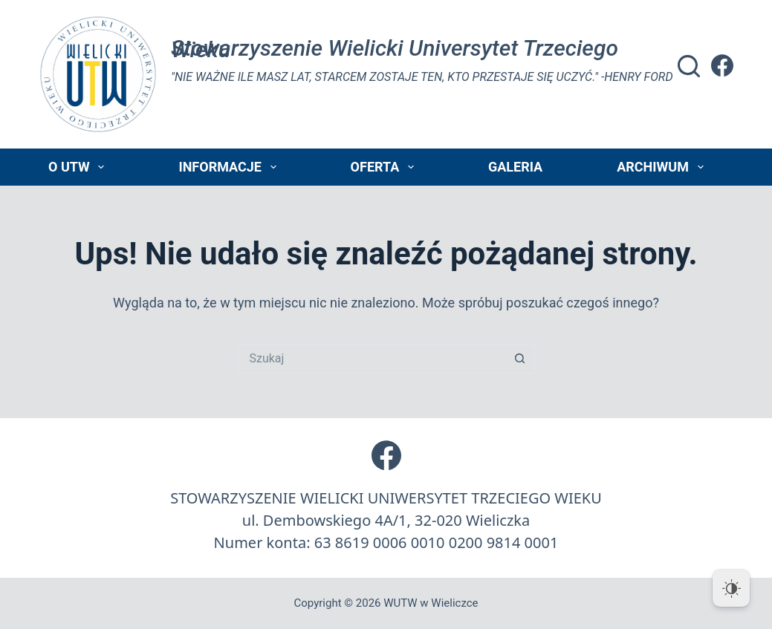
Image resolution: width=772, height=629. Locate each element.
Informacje (230, 167)
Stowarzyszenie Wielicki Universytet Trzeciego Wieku (394, 48)
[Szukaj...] (371, 359)
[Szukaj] (689, 66)
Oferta (385, 167)
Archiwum (663, 167)
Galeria (515, 167)
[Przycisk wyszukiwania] (520, 359)
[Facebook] (722, 65)
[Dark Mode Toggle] (731, 588)
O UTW (79, 167)
